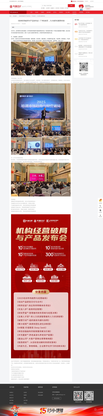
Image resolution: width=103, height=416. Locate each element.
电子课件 (26, 400)
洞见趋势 (15, 16)
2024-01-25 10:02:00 (83, 34)
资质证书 (11, 397)
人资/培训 (57, 8)
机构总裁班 (40, 395)
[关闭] (95, 409)
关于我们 (88, 12)
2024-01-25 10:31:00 (83, 56)
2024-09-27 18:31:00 (83, 41)
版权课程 (49, 12)
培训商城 (81, 12)
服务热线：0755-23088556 (78, 1)
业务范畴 (11, 400)
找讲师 (36, 12)
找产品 (54, 12)
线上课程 (68, 12)
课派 (25, 397)
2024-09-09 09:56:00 (83, 26)
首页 (31, 12)
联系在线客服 (56, 398)
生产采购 (66, 8)
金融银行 (52, 8)
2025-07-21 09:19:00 (83, 49)
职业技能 (62, 8)
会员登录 (92, 1)
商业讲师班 (40, 392)
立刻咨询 (88, 8)
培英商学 (61, 12)
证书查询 (86, 1)
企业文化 (11, 395)
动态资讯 (74, 12)
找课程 (42, 12)
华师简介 (11, 392)
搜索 (71, 5)
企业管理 (47, 8)
